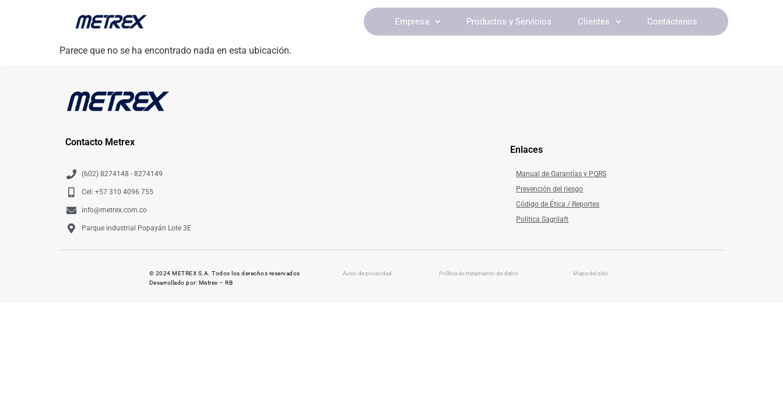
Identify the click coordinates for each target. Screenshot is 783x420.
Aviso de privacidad (367, 273)
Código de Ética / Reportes (557, 204)
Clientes (599, 22)
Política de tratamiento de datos (478, 273)
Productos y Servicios (509, 21)
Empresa (417, 22)
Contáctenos (672, 21)
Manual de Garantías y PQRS (561, 174)
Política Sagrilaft (542, 219)
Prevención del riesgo (549, 189)
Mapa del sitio (590, 273)
